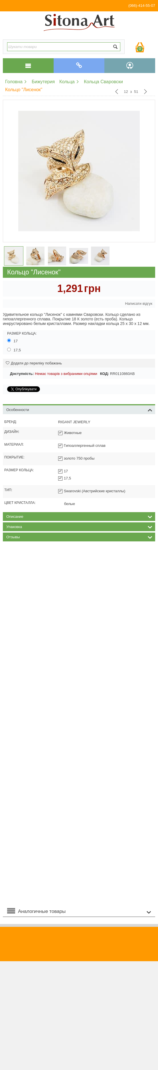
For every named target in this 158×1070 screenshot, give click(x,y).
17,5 (14, 350)
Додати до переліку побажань (34, 363)
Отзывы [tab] (79, 536)
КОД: (104, 374)
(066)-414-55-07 (141, 5)
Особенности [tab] (79, 409)
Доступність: (22, 374)
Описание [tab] (79, 516)
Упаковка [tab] (79, 526)
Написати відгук (138, 303)
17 (13, 341)
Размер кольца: (22, 333)
